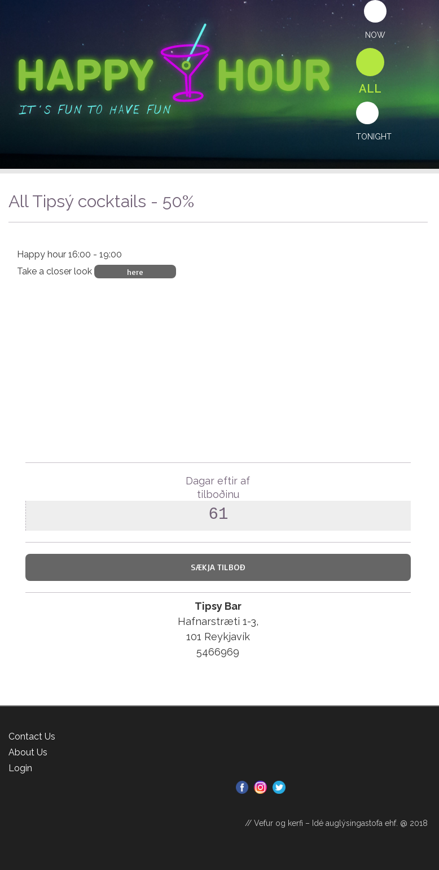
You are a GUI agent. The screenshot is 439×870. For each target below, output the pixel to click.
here (135, 271)
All (370, 88)
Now (375, 35)
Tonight (374, 136)
